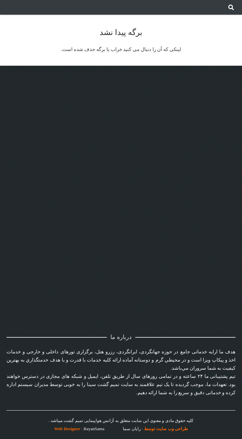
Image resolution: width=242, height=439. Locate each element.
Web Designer (67, 428)
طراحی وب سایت (172, 428)
